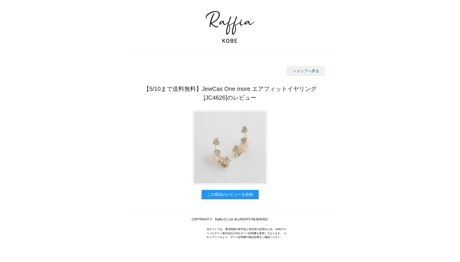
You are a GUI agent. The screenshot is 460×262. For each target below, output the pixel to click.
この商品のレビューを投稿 (230, 194)
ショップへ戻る (305, 71)
